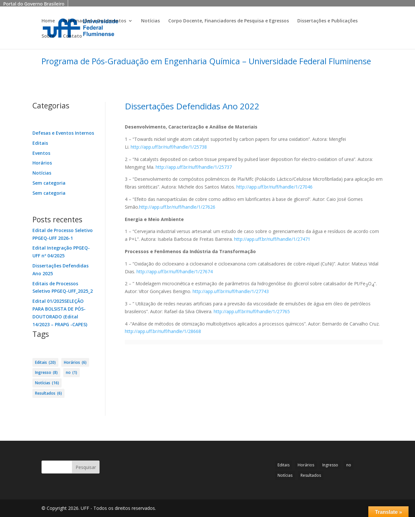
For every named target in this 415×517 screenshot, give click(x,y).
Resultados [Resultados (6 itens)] (48, 393)
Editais (40, 143)
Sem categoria (48, 183)
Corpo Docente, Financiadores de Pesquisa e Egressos (228, 21)
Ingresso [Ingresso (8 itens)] (46, 372)
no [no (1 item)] (71, 372)
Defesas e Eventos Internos (63, 133)
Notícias (150, 21)
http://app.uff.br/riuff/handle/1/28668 (163, 331)
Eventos (41, 153)
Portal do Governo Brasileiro (34, 4)
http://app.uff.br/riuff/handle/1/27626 (177, 207)
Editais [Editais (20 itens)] (45, 362)
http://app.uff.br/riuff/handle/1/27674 (174, 271)
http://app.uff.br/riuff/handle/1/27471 (272, 239)
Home (48, 21)
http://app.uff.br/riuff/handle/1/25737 (193, 167)
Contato (72, 36)
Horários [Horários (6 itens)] (75, 362)
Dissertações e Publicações (327, 21)
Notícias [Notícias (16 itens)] (47, 383)
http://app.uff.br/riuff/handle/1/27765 (252, 311)
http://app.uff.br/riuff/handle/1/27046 (274, 187)
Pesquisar (86, 467)
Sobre (48, 36)
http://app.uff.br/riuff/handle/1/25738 (169, 147)
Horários (42, 163)
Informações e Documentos (94, 21)
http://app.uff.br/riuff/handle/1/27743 (231, 291)
